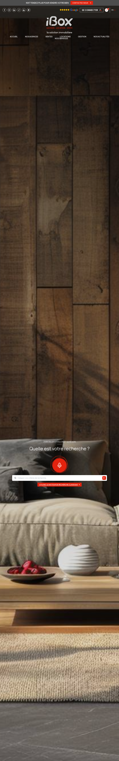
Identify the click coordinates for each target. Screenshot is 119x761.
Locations (65, 37)
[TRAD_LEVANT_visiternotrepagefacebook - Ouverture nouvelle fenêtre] (4, 10)
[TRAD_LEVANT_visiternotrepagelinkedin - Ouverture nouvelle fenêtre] (14, 10)
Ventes (48, 37)
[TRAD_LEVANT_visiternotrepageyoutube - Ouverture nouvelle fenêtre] (24, 10)
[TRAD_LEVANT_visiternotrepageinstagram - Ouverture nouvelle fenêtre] (9, 10)
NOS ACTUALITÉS (101, 37)
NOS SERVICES (61, 38)
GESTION (82, 37)
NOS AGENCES (31, 37)
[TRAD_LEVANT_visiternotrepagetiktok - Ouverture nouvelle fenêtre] (19, 10)
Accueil (14, 37)
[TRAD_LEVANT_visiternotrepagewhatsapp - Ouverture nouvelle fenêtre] (28, 10)
